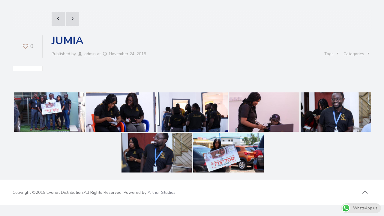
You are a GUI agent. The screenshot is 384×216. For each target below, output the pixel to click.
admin (90, 54)
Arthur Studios (162, 152)
